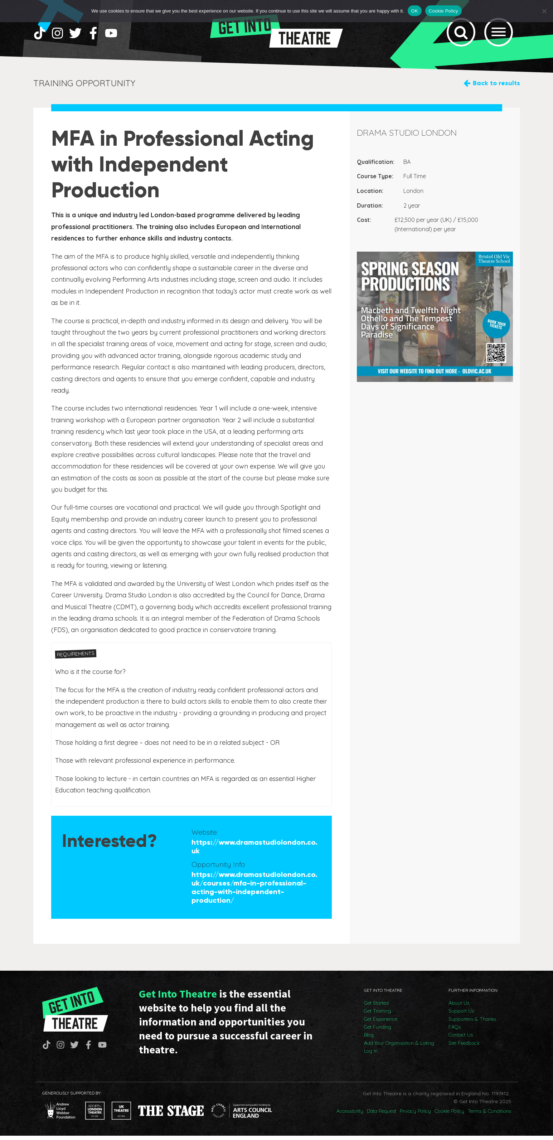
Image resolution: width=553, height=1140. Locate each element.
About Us (458, 1007)
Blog (369, 1039)
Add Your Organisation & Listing (399, 1047)
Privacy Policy (415, 1115)
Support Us (461, 1015)
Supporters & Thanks (472, 1023)
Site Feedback (464, 1047)
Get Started (376, 1007)
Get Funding (377, 1031)
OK (414, 11)
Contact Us (460, 1039)
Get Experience (380, 1023)
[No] (544, 11)
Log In (371, 1055)
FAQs (454, 1031)
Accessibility (349, 1115)
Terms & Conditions (489, 1115)
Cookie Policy (449, 1115)
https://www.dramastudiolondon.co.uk (254, 850)
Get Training (377, 1015)
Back (496, 87)
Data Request (381, 1115)
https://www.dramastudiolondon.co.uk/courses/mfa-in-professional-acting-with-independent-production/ (254, 891)
